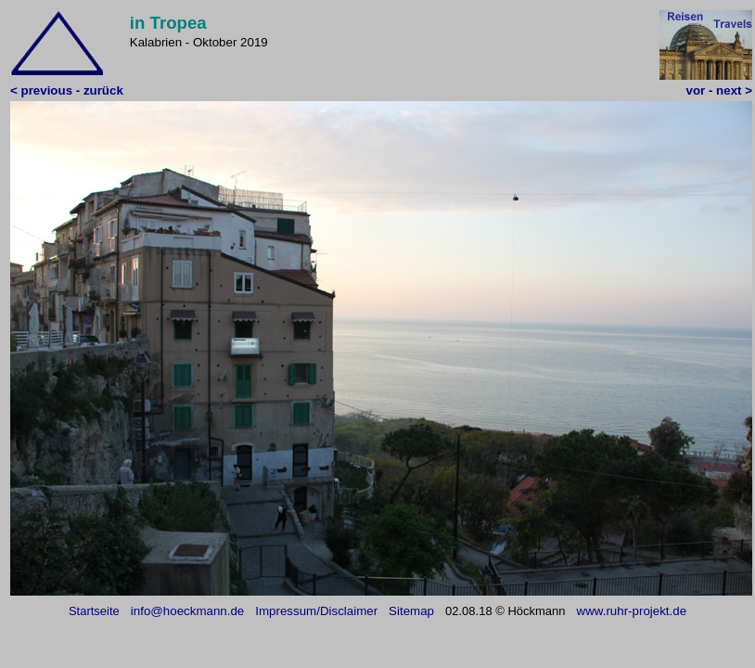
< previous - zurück (66, 90)
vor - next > (719, 90)
